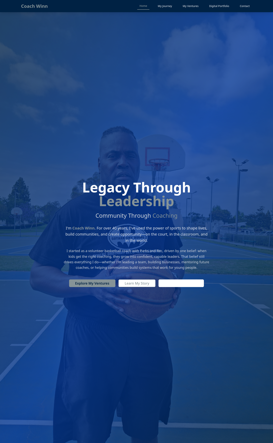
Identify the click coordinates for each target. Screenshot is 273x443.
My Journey (165, 6)
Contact (245, 6)
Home (143, 6)
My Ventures (191, 6)
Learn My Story (137, 283)
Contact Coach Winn (181, 283)
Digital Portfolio (219, 6)
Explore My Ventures (92, 283)
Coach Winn (34, 6)
